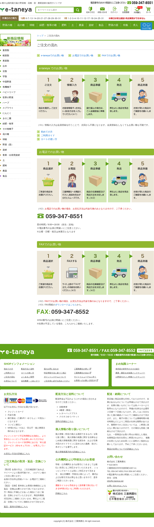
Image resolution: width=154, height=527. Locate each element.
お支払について (10, 381)
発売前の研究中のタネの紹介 (128, 369)
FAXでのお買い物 (111, 55)
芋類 (5, 76)
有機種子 (7, 87)
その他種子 (8, 129)
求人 (135, 25)
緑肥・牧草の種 (48, 25)
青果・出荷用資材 (11, 155)
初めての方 (47, 131)
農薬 (81, 25)
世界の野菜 (8, 97)
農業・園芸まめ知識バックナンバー (130, 373)
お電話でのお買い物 (82, 55)
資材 (91, 25)
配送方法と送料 (27, 369)
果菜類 (6, 60)
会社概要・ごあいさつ (30, 381)
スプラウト (8, 108)
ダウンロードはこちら (66, 304)
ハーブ (6, 102)
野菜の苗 (113, 25)
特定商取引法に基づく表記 (55, 373)
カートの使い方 (49, 139)
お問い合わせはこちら (117, 486)
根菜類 (6, 55)
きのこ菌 (7, 118)
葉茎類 (6, 50)
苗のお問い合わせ (51, 369)
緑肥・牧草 (8, 123)
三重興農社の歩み (81, 373)
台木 (5, 66)
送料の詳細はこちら (64, 421)
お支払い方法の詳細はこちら (17, 453)
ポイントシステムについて (55, 377)
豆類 (5, 71)
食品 (101, 25)
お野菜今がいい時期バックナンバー (130, 377)
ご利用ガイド (48, 135)
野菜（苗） (8, 144)
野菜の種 (7, 25)
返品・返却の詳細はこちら (16, 506)
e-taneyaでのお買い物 (52, 55)
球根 (32, 25)
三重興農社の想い (81, 369)
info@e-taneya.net (115, 481)
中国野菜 (7, 81)
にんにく (7, 113)
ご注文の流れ (9, 377)
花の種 (21, 25)
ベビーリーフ (9, 92)
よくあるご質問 (27, 377)
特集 (125, 25)
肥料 (64, 25)
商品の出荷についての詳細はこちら (123, 449)
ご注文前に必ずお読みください (57, 381)
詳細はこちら (61, 493)
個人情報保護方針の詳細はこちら (70, 452)
